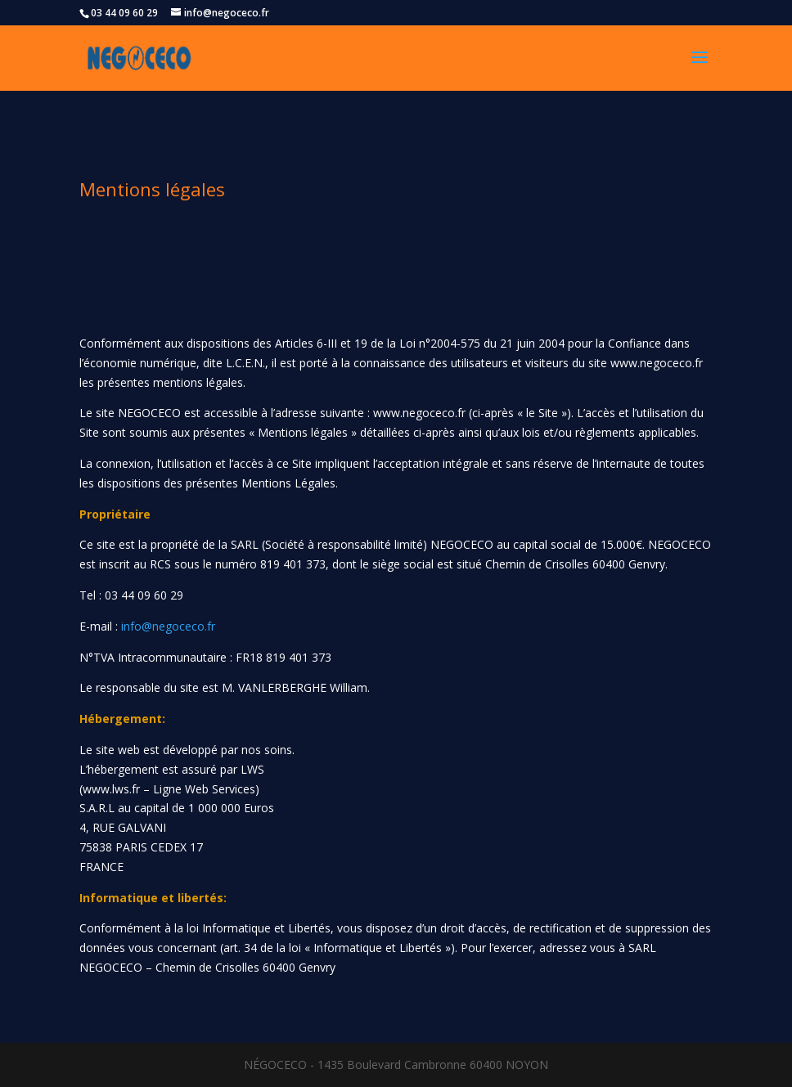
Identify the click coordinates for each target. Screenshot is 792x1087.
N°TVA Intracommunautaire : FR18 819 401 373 (205, 657)
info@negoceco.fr (168, 626)
